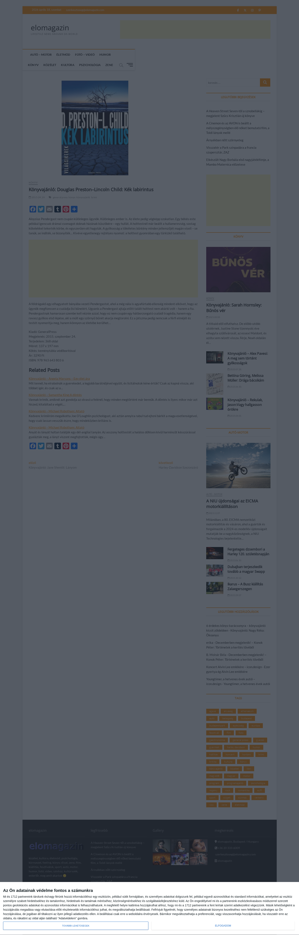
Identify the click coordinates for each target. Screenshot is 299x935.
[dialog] (149, 908)
